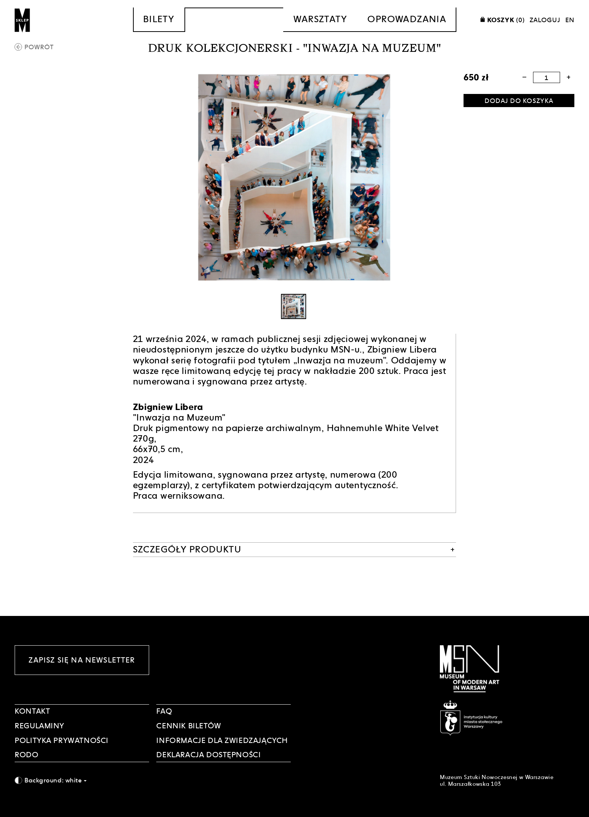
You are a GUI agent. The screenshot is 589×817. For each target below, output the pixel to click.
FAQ (164, 711)
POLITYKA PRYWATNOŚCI (62, 740)
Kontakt (32, 711)
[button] (524, 77)
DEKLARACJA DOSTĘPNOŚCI (208, 754)
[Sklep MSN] (22, 20)
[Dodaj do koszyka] (519, 100)
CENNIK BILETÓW (188, 725)
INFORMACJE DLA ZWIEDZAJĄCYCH (221, 740)
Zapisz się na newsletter (82, 659)
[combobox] (82, 780)
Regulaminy (39, 725)
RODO (26, 754)
